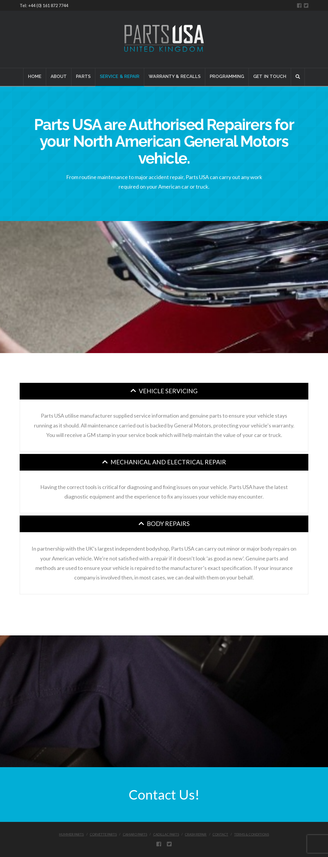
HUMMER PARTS (71, 834)
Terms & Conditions (251, 834)
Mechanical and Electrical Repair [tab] (168, 462)
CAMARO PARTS (135, 834)
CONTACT (220, 834)
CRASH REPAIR (195, 834)
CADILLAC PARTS (166, 834)
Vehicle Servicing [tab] (168, 390)
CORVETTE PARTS (103, 834)
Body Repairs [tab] (168, 523)
